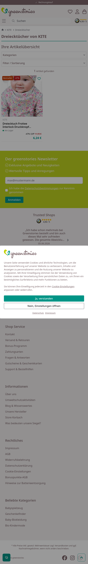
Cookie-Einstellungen (63, 286)
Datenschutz (38, 313)
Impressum (50, 313)
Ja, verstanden (44, 298)
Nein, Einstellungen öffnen (43, 306)
